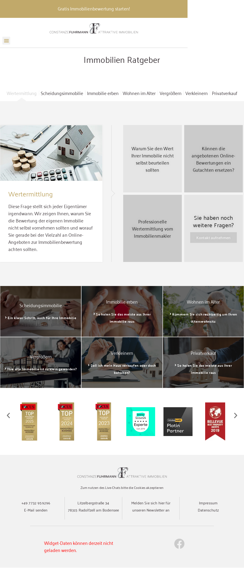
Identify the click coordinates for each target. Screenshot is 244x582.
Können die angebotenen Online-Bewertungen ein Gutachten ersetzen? (213, 173)
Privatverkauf (224, 107)
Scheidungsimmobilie (62, 107)
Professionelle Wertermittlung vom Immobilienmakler (152, 242)
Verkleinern (196, 107)
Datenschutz (208, 524)
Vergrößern (171, 107)
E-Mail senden (35, 524)
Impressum (208, 517)
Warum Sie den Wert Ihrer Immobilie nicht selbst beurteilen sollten (152, 173)
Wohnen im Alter (139, 107)
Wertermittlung (22, 107)
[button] (6, 44)
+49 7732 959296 (35, 517)
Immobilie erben (103, 107)
